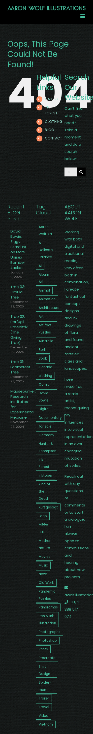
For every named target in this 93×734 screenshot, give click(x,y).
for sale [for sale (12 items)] (45, 426)
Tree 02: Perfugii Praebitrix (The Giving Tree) (18, 329)
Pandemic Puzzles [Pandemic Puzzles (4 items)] (47, 595)
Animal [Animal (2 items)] (44, 290)
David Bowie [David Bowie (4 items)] (44, 397)
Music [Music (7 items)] (43, 565)
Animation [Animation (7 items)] (47, 299)
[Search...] (70, 171)
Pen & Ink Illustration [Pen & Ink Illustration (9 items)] (47, 620)
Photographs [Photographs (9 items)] (49, 632)
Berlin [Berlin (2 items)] (43, 349)
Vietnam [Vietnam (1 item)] (46, 724)
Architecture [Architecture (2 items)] (49, 307)
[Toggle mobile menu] (83, 16)
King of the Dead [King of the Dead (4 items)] (44, 491)
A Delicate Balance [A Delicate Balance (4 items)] (46, 250)
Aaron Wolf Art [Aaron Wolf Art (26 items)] (45, 230)
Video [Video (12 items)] (43, 715)
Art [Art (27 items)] (41, 316)
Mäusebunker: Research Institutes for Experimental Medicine (18, 404)
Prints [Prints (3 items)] (43, 649)
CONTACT (53, 138)
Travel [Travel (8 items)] (44, 707)
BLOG (49, 129)
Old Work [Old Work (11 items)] (46, 582)
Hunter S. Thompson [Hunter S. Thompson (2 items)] (47, 447)
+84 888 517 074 (71, 609)
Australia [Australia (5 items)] (46, 341)
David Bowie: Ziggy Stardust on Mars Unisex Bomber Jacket (18, 249)
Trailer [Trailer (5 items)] (44, 698)
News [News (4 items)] (43, 574)
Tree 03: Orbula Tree (17, 292)
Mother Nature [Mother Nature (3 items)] (45, 544)
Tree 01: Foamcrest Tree (18, 367)
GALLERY (52, 99)
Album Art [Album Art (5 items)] (44, 278)
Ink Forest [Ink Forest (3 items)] (44, 463)
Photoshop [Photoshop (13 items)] (48, 640)
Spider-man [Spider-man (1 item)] (45, 686)
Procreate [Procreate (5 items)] (47, 658)
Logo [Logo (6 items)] (43, 516)
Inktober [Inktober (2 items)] (46, 475)
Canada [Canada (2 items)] (45, 367)
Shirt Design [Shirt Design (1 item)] (44, 670)
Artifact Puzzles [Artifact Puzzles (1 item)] (45, 329)
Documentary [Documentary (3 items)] (50, 417)
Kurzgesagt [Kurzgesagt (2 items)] (48, 507)
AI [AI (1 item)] (40, 266)
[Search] (81, 171)
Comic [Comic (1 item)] (44, 384)
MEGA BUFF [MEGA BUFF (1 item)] (43, 528)
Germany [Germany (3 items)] (46, 435)
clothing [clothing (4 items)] (45, 375)
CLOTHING (53, 121)
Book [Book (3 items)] (43, 358)
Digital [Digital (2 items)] (44, 409)
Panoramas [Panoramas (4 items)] (48, 607)
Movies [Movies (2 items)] (44, 556)
